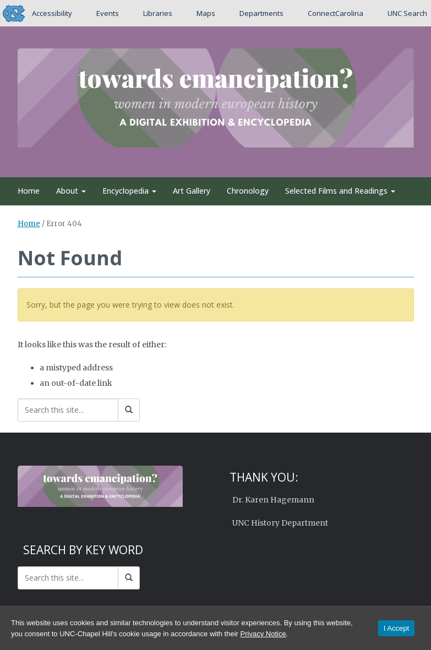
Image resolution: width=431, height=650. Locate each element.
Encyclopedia (129, 190)
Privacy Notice (263, 634)
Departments (261, 13)
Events (107, 13)
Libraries (157, 13)
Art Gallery (191, 190)
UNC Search (407, 13)
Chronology (248, 190)
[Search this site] (68, 410)
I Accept (396, 628)
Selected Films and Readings (340, 190)
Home (29, 190)
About (71, 190)
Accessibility (52, 13)
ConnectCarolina (335, 13)
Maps (206, 13)
